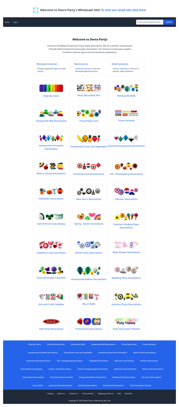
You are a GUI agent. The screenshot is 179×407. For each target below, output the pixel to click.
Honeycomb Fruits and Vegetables (78, 352)
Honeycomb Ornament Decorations (51, 145)
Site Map (128, 393)
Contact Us (73, 393)
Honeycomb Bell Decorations (103, 344)
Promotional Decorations (113, 385)
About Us (61, 393)
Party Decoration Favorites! (61, 377)
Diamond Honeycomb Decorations (112, 352)
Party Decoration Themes (140, 385)
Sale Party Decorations (87, 385)
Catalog (50, 393)
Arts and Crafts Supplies (151, 377)
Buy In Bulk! (38, 385)
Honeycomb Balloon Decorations (92, 377)
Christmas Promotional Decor (38, 361)
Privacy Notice (87, 393)
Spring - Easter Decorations (60, 369)
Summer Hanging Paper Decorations (126, 224)
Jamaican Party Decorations (60, 385)
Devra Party (88, 400)
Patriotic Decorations (149, 361)
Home (7, 22)
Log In (15, 22)
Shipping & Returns (105, 393)
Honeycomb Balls (78, 344)
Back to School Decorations (144, 352)
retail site (124, 68)
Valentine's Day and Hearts (125, 369)
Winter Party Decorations (152, 369)
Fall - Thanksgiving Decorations (70, 361)
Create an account (82, 68)
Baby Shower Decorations (33, 377)
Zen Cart (107, 400)
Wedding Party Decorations (123, 377)
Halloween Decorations (98, 361)
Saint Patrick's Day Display (31, 369)
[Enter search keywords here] (149, 22)
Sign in (56, 68)
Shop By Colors (34, 344)
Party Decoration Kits (56, 344)
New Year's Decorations (124, 361)
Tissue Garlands (149, 344)
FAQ (119, 393)
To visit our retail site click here (123, 10)
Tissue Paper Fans (128, 344)
